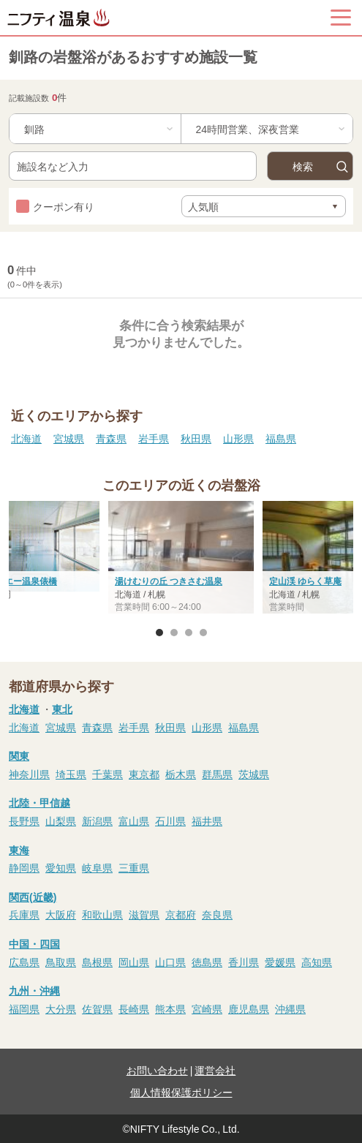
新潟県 (97, 820)
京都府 (180, 914)
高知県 (316, 961)
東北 (62, 708)
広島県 (24, 961)
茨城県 (253, 773)
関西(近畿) (32, 896)
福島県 (280, 438)
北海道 (26, 438)
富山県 (133, 820)
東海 (19, 849)
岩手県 (153, 438)
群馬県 (217, 773)
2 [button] (174, 632)
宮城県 (68, 438)
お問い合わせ (157, 1070)
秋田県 (196, 438)
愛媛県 (280, 961)
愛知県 (60, 867)
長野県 (24, 820)
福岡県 (24, 1008)
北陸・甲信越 (39, 802)
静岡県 (24, 867)
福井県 (207, 820)
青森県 (111, 438)
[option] (181, 558)
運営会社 (215, 1070)
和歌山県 (102, 914)
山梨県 (60, 820)
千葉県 (107, 773)
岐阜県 (97, 867)
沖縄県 (290, 1008)
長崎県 (133, 1008)
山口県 (170, 961)
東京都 (144, 773)
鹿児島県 (248, 1008)
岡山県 (133, 961)
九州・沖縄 (34, 990)
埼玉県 (71, 773)
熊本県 (170, 1008)
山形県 (238, 438)
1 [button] (159, 632)
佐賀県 (97, 1008)
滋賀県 (144, 914)
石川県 (170, 820)
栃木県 (180, 773)
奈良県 (217, 914)
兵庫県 (24, 914)
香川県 (243, 961)
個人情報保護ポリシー (181, 1091)
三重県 (133, 867)
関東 (19, 755)
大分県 (60, 1008)
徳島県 (207, 961)
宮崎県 (207, 1008)
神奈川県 (29, 773)
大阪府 (60, 914)
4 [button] (203, 632)
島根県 (97, 961)
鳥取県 (60, 961)
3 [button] (188, 632)
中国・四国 (34, 943)
